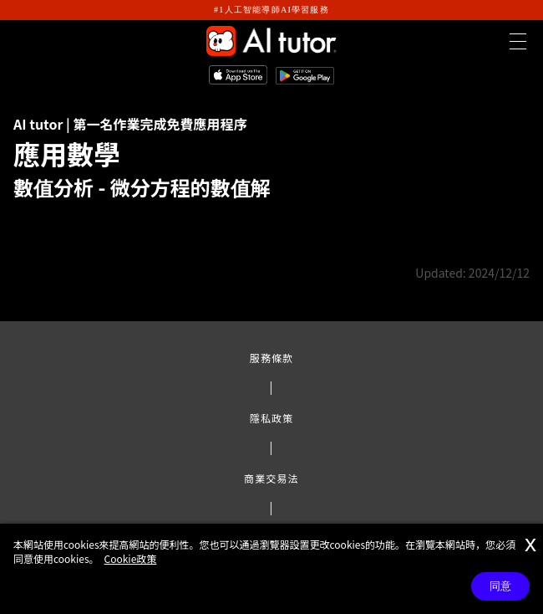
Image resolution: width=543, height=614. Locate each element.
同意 (500, 586)
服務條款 (271, 357)
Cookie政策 (130, 558)
